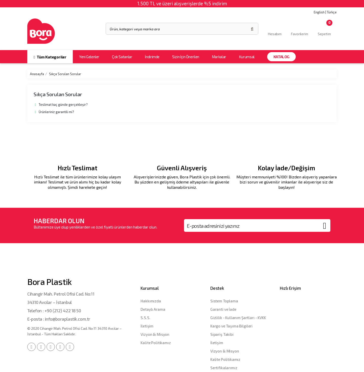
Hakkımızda (151, 301)
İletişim (147, 326)
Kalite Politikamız (156, 342)
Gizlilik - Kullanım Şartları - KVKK (238, 317)
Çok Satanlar (122, 56)
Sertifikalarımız (223, 367)
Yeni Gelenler (89, 56)
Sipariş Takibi (222, 334)
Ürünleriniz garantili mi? (54, 112)
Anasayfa (37, 74)
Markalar (219, 56)
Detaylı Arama (153, 309)
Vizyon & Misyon (155, 334)
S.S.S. (145, 317)
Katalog (281, 56)
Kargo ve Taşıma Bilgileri (231, 326)
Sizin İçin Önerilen (185, 56)
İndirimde (152, 56)
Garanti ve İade (223, 309)
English (319, 12)
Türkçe (332, 12)
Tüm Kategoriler (50, 57)
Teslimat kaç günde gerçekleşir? (61, 104)
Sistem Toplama (224, 301)
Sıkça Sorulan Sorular (65, 74)
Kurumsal (247, 56)
